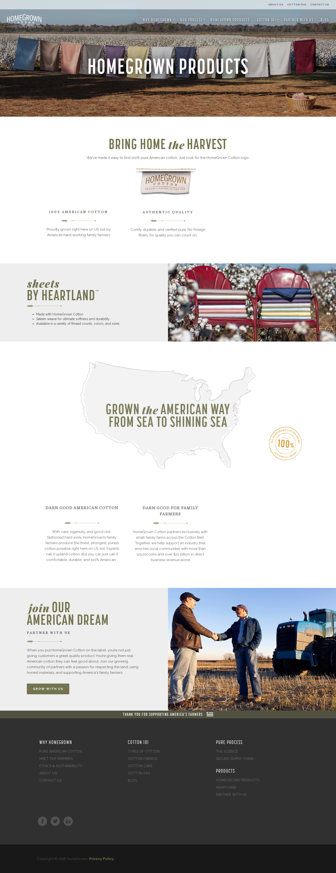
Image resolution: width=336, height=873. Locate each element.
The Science (227, 751)
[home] (22, 20)
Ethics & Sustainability (60, 766)
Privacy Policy (101, 859)
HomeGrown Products (230, 19)
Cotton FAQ (296, 4)
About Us (275, 4)
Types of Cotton (144, 751)
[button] (159, 19)
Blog (325, 19)
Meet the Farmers (56, 759)
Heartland (226, 787)
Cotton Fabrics (142, 759)
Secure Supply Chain (235, 759)
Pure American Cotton (60, 751)
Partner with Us (299, 19)
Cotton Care (140, 766)
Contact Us (319, 4)
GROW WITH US (48, 689)
